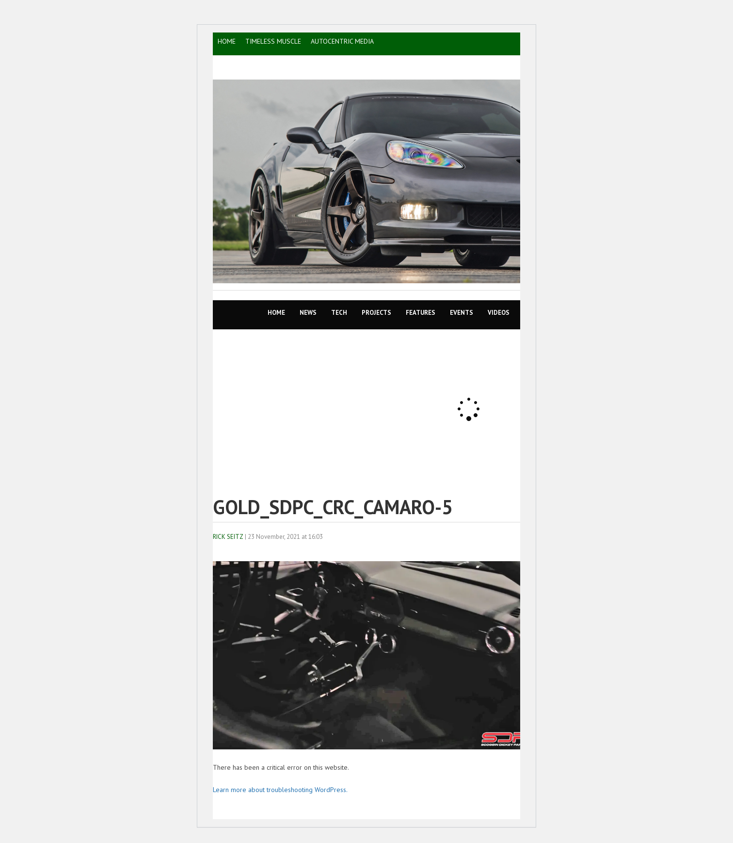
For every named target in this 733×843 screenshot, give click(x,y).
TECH (339, 312)
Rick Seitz (228, 537)
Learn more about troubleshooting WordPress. (280, 789)
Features (420, 312)
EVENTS (461, 312)
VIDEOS (499, 312)
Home (276, 312)
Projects (376, 312)
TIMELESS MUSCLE (273, 41)
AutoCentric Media (342, 41)
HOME (227, 41)
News (308, 312)
